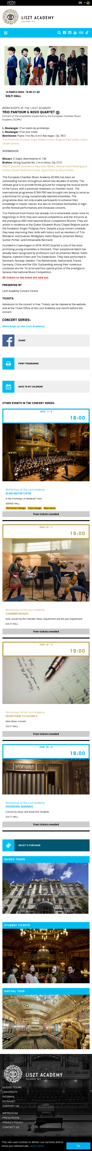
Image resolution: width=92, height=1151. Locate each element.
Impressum (10, 1113)
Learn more (37, 1146)
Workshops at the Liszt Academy (23, 326)
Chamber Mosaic (17, 613)
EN (80, 2)
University (9, 1091)
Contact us (10, 1127)
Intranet (9, 1101)
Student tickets (17, 925)
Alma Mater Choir (18, 493)
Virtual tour (14, 991)
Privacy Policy (12, 1122)
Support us (10, 1106)
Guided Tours (12, 1087)
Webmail (8, 1096)
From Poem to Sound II (22, 716)
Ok (78, 1146)
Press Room (10, 1117)
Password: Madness (19, 806)
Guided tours (14, 859)
